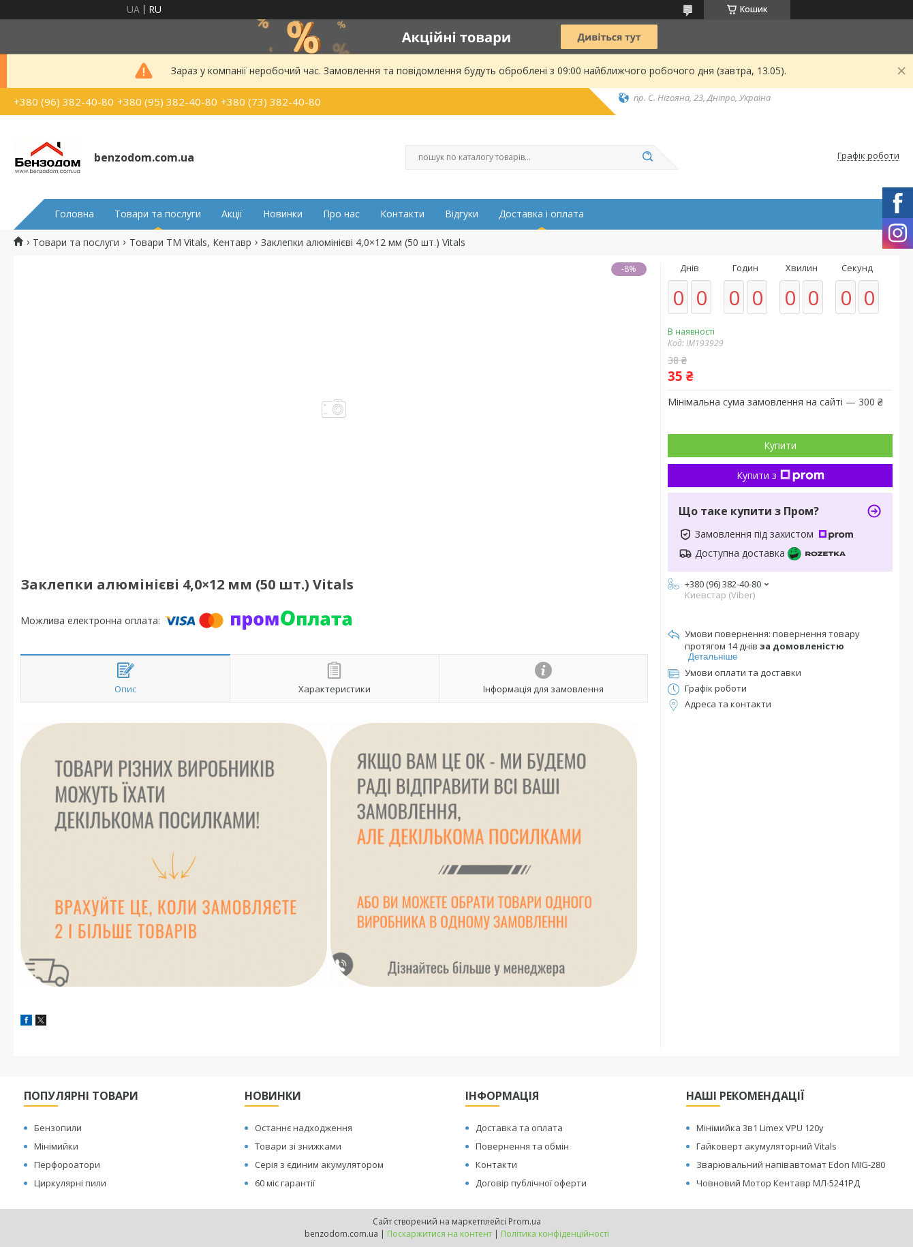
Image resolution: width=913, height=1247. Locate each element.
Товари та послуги (157, 214)
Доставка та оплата (519, 1128)
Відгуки (461, 214)
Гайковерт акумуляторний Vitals (766, 1146)
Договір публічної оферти (531, 1183)
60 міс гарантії (285, 1183)
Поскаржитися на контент (439, 1234)
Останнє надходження (303, 1128)
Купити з (780, 475)
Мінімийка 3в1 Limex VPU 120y (760, 1128)
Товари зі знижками (298, 1146)
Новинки (283, 214)
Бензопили (58, 1128)
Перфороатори (67, 1164)
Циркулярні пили (70, 1183)
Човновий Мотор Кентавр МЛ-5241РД (778, 1183)
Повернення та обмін (522, 1146)
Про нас (341, 214)
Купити (780, 445)
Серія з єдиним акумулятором (319, 1164)
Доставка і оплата (541, 214)
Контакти (402, 214)
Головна (74, 214)
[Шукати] (647, 157)
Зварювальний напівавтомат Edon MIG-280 (790, 1164)
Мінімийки (56, 1146)
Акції (232, 214)
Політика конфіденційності (555, 1234)
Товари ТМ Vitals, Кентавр (190, 242)
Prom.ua (524, 1221)
